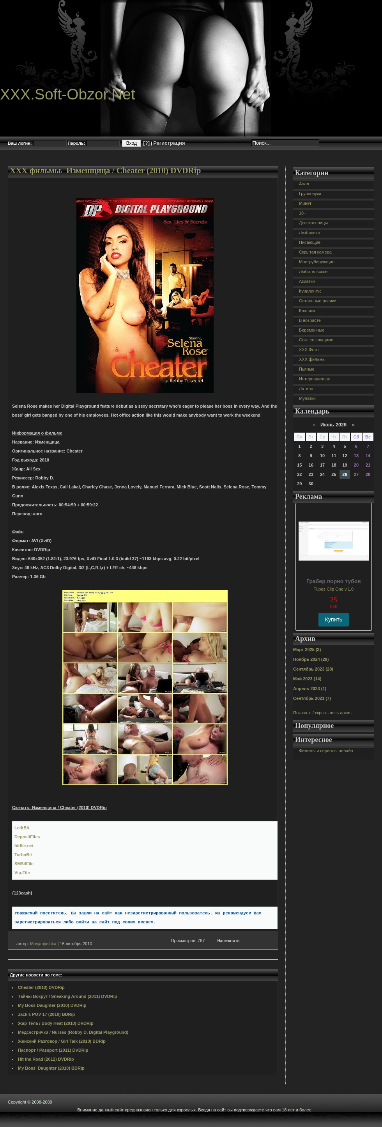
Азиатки (307, 281)
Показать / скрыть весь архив (322, 712)
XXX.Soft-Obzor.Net (67, 94)
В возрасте (310, 320)
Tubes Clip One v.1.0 (334, 589)
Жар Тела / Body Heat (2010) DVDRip (56, 1023)
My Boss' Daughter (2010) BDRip (51, 1068)
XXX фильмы (35, 170)
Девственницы (313, 222)
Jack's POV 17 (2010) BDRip (46, 1014)
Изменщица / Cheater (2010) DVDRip (133, 170)
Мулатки (307, 398)
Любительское (313, 271)
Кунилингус (310, 291)
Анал (304, 183)
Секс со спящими (316, 339)
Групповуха (310, 193)
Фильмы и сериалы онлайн (326, 750)
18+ (302, 213)
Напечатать (229, 941)
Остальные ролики (317, 300)
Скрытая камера (315, 252)
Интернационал (315, 378)
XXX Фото (308, 349)
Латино (306, 388)
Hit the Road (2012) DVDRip (46, 1059)
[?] (146, 143)
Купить (333, 619)
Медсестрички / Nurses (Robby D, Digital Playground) (73, 1032)
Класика (307, 310)
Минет (305, 203)
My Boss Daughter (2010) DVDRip (52, 1005)
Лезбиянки (309, 232)
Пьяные (307, 369)
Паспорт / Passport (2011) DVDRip (53, 1050)
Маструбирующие (316, 261)
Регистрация (169, 143)
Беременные (311, 330)
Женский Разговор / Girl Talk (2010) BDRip (62, 1041)
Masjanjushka (43, 943)
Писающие (309, 242)
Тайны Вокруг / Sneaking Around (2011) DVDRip (67, 996)
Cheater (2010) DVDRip (41, 987)
